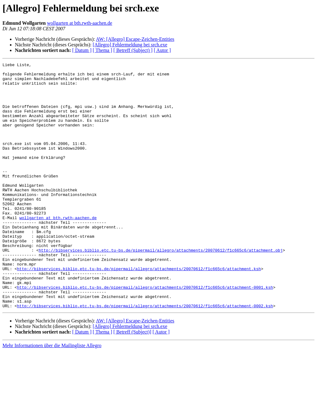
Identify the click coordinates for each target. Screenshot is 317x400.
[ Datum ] (81, 50)
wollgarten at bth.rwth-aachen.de (79, 23)
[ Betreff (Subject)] (132, 381)
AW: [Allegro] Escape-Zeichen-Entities (135, 39)
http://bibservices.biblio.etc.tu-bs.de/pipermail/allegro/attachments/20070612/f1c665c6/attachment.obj (161, 288)
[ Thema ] (102, 50)
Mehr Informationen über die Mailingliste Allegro (51, 394)
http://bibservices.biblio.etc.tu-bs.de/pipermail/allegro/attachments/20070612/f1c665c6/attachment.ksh (139, 310)
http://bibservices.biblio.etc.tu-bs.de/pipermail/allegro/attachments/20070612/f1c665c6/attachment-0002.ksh (145, 355)
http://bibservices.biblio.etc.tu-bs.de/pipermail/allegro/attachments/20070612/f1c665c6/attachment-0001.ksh (145, 332)
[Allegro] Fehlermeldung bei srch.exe (130, 44)
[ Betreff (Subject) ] (132, 50)
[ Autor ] (162, 50)
